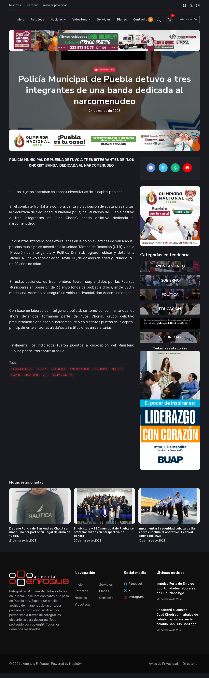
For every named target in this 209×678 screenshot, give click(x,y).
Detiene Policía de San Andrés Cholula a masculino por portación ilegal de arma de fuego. (39, 532)
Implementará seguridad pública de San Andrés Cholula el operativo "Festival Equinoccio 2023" (167, 532)
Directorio (32, 5)
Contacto (140, 19)
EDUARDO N (31, 375)
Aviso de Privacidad (163, 664)
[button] (159, 19)
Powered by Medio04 (66, 664)
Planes (122, 19)
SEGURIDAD (104, 69)
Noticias (58, 19)
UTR (45, 375)
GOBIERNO (170, 280)
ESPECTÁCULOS (170, 323)
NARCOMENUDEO (79, 369)
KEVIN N (15, 375)
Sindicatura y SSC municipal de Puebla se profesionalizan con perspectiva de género (104, 532)
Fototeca (37, 19)
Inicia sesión (188, 19)
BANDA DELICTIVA (62, 375)
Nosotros (15, 5)
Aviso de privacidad (55, 5)
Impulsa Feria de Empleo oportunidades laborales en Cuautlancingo (176, 588)
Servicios (104, 19)
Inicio (20, 19)
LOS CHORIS (58, 369)
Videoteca (81, 19)
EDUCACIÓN (170, 308)
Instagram (134, 597)
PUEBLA (41, 369)
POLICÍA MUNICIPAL (21, 369)
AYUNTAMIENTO (170, 266)
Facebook (133, 584)
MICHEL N (117, 369)
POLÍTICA (170, 294)
